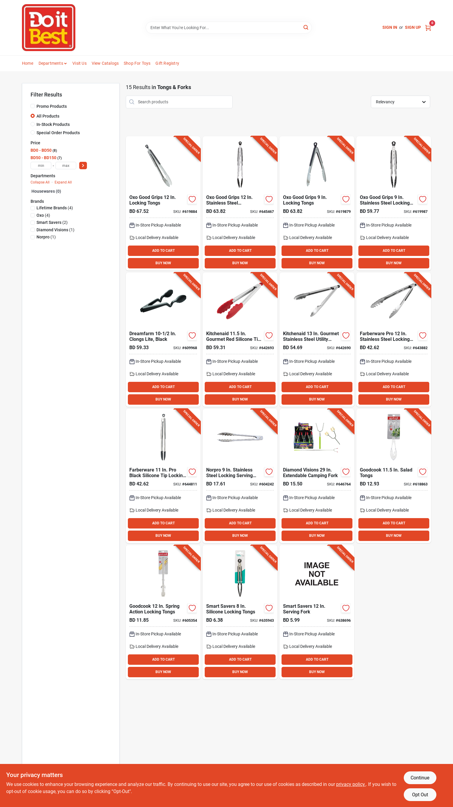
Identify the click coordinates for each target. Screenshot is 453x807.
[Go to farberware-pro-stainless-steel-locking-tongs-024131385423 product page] (393, 340)
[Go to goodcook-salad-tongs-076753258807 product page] (393, 476)
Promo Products (51, 106)
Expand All (63, 182)
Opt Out (420, 794)
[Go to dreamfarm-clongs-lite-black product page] (163, 340)
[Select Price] (83, 165)
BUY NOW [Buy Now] (163, 263)
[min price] (41, 165)
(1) (55, 229)
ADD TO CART (163, 251)
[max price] (65, 165)
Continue (420, 778)
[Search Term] (229, 28)
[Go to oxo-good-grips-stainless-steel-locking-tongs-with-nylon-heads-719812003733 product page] (393, 203)
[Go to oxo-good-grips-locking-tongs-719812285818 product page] (163, 203)
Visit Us (79, 63)
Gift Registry (167, 63)
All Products (47, 116)
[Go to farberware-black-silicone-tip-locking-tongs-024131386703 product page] (163, 476)
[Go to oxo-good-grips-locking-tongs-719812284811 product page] (316, 203)
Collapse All (40, 182)
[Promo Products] (33, 106)
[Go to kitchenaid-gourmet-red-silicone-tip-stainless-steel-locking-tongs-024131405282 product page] (240, 340)
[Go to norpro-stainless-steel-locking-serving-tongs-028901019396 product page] (240, 476)
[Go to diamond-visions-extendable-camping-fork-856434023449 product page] (316, 476)
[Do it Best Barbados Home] (48, 27)
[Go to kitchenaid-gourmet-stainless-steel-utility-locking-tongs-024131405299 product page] (316, 340)
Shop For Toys (137, 63)
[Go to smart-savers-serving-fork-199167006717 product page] (316, 612)
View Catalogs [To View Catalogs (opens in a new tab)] (105, 63)
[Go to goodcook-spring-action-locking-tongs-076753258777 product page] (163, 612)
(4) (54, 207)
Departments (51, 63)
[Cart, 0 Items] (428, 27)
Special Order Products (58, 132)
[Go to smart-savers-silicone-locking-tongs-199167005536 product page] (240, 612)
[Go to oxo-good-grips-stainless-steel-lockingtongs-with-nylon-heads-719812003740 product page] (240, 203)
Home (27, 63)
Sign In (389, 27)
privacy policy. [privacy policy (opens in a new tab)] (351, 784)
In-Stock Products (53, 124)
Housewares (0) (46, 191)
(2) (52, 222)
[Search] (306, 27)
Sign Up (413, 27)
